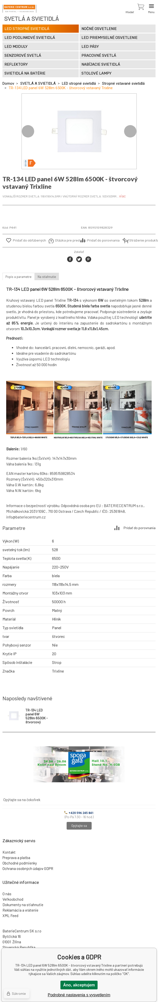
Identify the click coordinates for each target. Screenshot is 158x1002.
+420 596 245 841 (79, 813)
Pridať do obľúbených (29, 240)
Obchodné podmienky (19, 863)
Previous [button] (28, 131)
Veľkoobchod (12, 899)
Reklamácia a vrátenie (20, 910)
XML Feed (10, 915)
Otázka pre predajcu (67, 240)
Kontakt (9, 852)
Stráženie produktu (141, 240)
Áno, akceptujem (79, 985)
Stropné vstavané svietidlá (123, 83)
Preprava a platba (16, 857)
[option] (79, 131)
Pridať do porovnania (103, 240)
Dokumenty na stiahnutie (22, 904)
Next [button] (130, 131)
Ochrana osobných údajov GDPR (27, 868)
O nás (6, 894)
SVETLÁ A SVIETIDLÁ (38, 83)
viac (122, 196)
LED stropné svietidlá (79, 83)
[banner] (19, 8)
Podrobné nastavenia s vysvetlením (79, 995)
